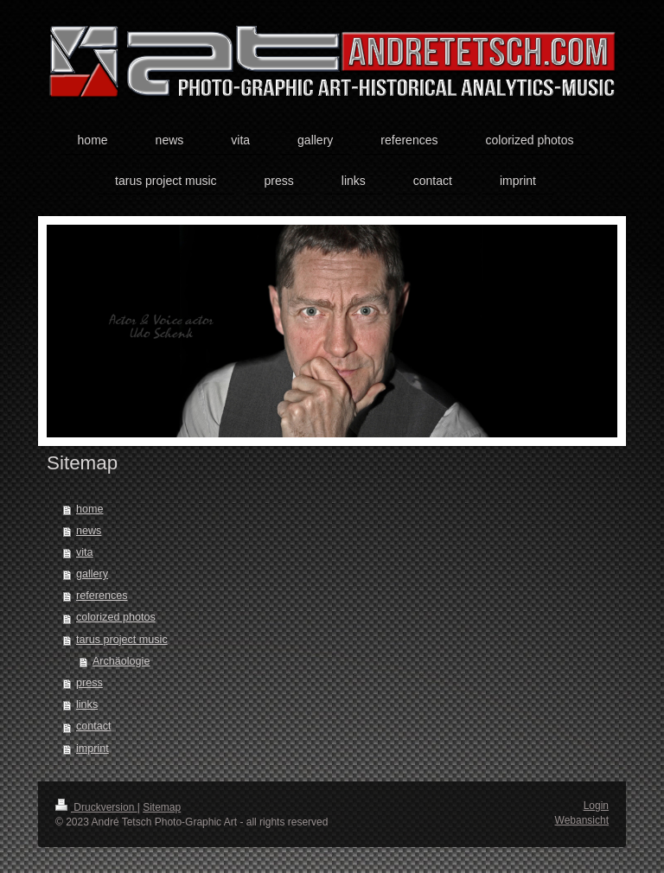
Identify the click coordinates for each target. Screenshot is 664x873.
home (90, 509)
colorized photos (116, 617)
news (88, 531)
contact (94, 726)
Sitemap (162, 807)
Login (596, 806)
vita (84, 552)
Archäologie (121, 661)
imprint (92, 748)
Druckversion (96, 807)
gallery (92, 574)
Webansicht (582, 820)
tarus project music (122, 640)
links (87, 704)
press (89, 683)
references (102, 595)
